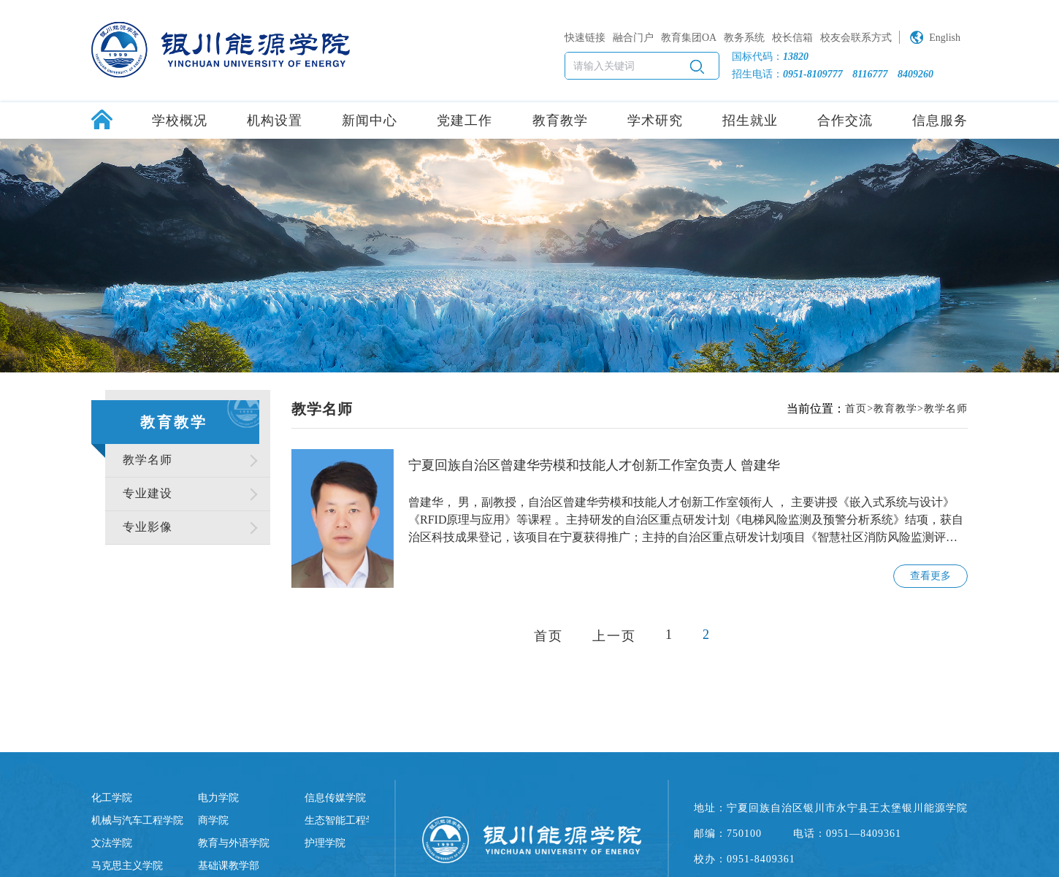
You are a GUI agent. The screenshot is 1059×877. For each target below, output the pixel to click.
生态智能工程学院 (345, 820)
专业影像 (147, 527)
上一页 (614, 636)
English (944, 37)
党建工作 (464, 120)
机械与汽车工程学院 (137, 820)
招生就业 (750, 120)
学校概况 (179, 120)
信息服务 (940, 120)
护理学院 (325, 843)
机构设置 (274, 120)
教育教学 (560, 120)
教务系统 (744, 37)
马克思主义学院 (127, 865)
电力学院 (218, 797)
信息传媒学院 (335, 797)
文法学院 (111, 843)
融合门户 (633, 37)
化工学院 (111, 797)
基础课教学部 (228, 865)
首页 (856, 408)
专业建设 (147, 493)
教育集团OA (688, 37)
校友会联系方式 (856, 37)
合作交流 (845, 120)
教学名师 (147, 459)
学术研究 (655, 120)
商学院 (213, 820)
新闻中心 (369, 120)
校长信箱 (792, 37)
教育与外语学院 (233, 843)
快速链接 (585, 37)
